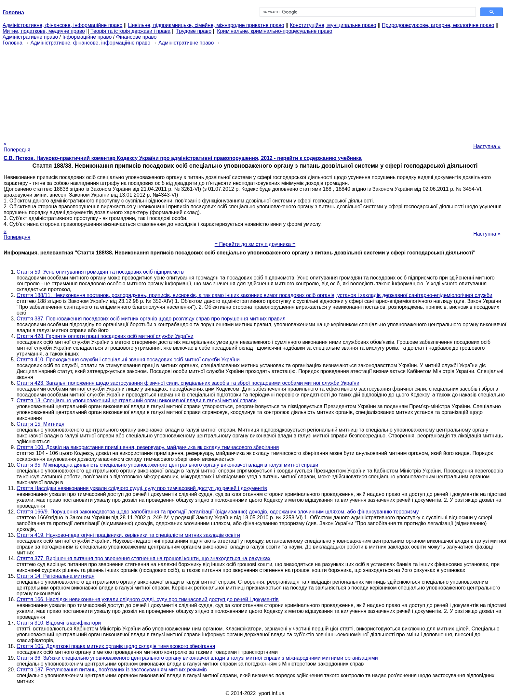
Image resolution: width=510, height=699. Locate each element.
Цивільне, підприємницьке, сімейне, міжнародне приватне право (206, 25)
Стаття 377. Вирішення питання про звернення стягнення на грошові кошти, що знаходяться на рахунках (144, 558)
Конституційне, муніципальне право (333, 25)
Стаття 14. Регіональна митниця (55, 576)
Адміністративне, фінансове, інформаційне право (62, 25)
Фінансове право (136, 37)
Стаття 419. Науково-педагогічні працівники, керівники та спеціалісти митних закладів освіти (128, 535)
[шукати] (367, 12)
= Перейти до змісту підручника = (255, 244)
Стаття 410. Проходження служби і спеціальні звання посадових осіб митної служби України (128, 359)
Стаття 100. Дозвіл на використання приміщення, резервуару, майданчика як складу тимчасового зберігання (148, 447)
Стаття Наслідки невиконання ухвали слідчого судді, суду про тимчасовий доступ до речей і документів (142, 488)
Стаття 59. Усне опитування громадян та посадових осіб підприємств (100, 272)
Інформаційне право (87, 37)
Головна (12, 42)
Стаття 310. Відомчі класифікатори (59, 623)
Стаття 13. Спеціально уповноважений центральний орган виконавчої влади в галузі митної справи (137, 400)
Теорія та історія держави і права (130, 31)
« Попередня (17, 146)
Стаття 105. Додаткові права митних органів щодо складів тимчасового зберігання (116, 646)
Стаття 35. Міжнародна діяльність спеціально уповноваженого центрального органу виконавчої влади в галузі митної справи (167, 465)
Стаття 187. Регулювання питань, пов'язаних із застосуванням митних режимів (112, 669)
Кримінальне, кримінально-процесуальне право (274, 31)
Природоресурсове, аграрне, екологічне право (438, 25)
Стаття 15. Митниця (40, 424)
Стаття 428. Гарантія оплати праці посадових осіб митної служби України (105, 336)
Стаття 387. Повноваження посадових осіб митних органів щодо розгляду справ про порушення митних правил (151, 318)
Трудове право (193, 31)
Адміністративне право (30, 37)
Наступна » (487, 146)
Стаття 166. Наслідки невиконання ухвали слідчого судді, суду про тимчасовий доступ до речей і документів (148, 599)
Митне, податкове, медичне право (44, 31)
